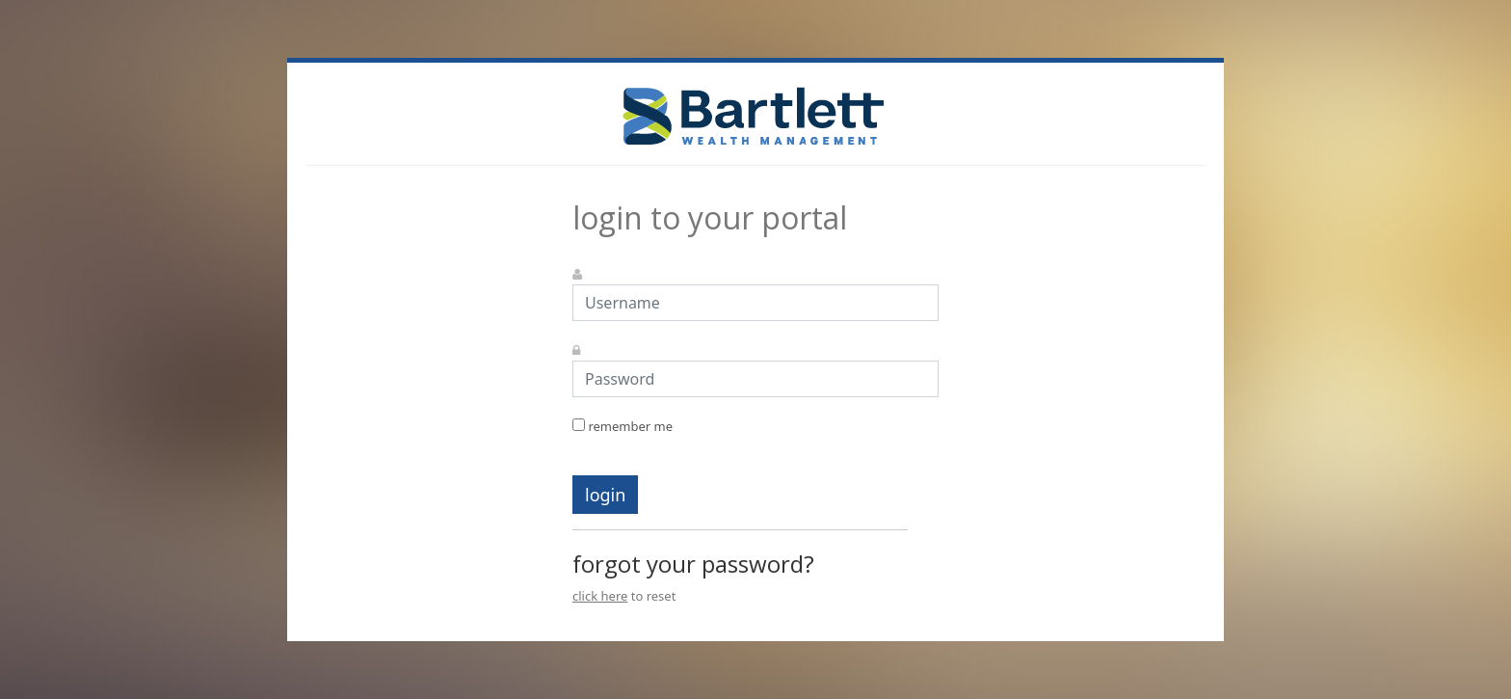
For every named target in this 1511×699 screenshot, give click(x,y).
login (605, 494)
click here (599, 596)
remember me (622, 426)
